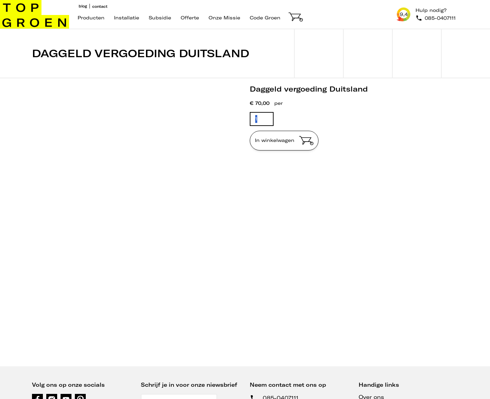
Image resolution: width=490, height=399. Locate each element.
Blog (83, 6)
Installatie (126, 18)
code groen (265, 18)
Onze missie (224, 18)
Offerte (190, 18)
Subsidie (160, 18)
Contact (100, 6)
